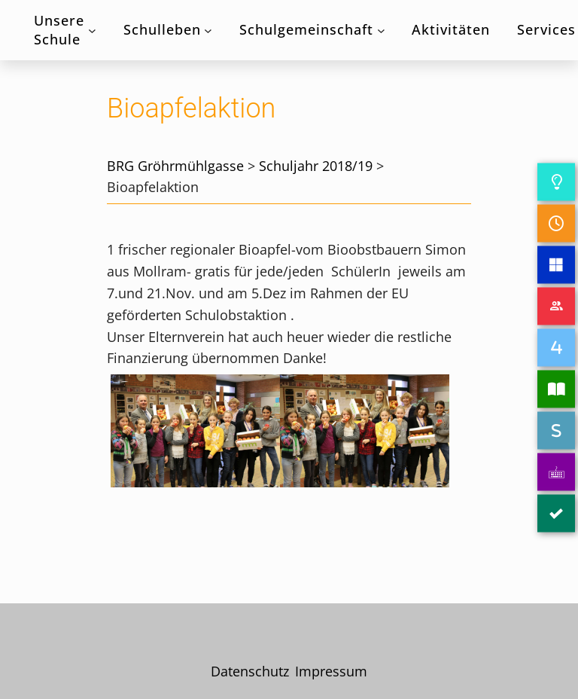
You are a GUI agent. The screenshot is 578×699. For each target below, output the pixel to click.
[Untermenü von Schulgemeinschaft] (381, 30)
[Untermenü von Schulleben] (208, 30)
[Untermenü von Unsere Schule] (92, 30)
